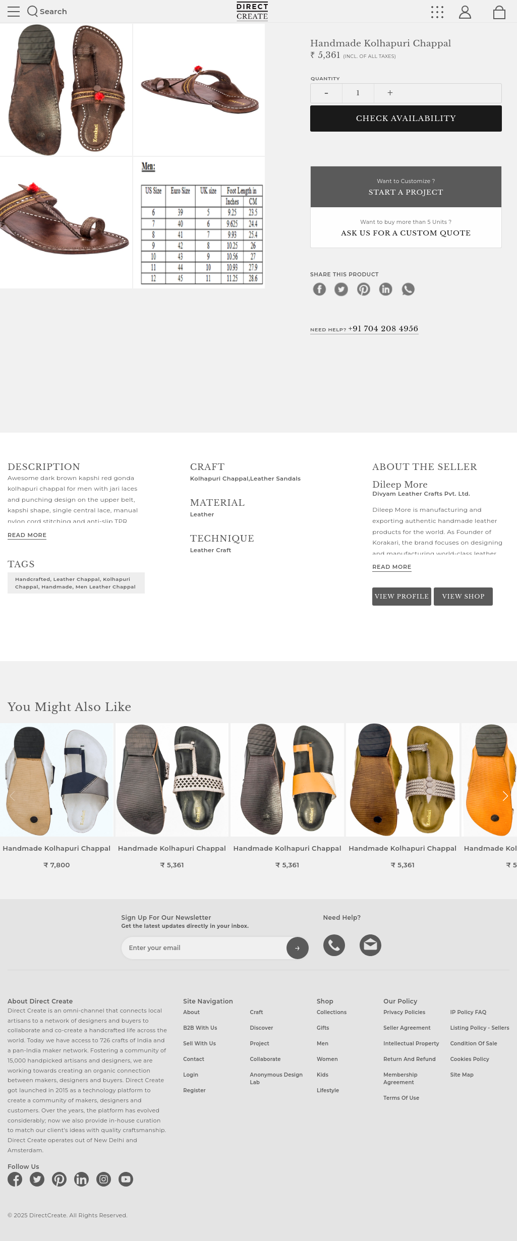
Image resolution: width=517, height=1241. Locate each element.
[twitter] (341, 289)
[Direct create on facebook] (17, 1179)
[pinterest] (364, 289)
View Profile (402, 596)
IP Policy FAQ (468, 1012)
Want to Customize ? (406, 188)
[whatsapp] (408, 289)
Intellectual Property (411, 1043)
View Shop (463, 596)
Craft (256, 1012)
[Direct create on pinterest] (61, 1179)
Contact (193, 1059)
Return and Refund (409, 1059)
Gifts (323, 1028)
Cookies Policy (469, 1059)
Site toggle (14, 12)
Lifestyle (328, 1090)
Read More (27, 535)
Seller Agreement (407, 1028)
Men (322, 1043)
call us (335, 944)
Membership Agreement (400, 1079)
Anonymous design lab (276, 1079)
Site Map (462, 1075)
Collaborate (265, 1059)
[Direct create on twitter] (39, 1179)
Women (327, 1059)
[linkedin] (386, 289)
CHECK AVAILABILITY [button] (406, 118)
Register (194, 1090)
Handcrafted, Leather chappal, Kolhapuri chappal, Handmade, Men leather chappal (75, 582)
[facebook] (319, 289)
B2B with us (200, 1028)
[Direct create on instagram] (105, 1179)
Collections (332, 1012)
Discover (261, 1028)
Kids (322, 1075)
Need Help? (364, 328)
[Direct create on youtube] (128, 1179)
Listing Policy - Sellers (479, 1028)
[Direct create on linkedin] (83, 1179)
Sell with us (199, 1043)
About (191, 1012)
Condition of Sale (473, 1043)
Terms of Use (401, 1098)
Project (259, 1043)
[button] (505, 796)
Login (190, 1075)
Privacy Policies (404, 1012)
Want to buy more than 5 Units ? (406, 229)
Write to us (372, 944)
